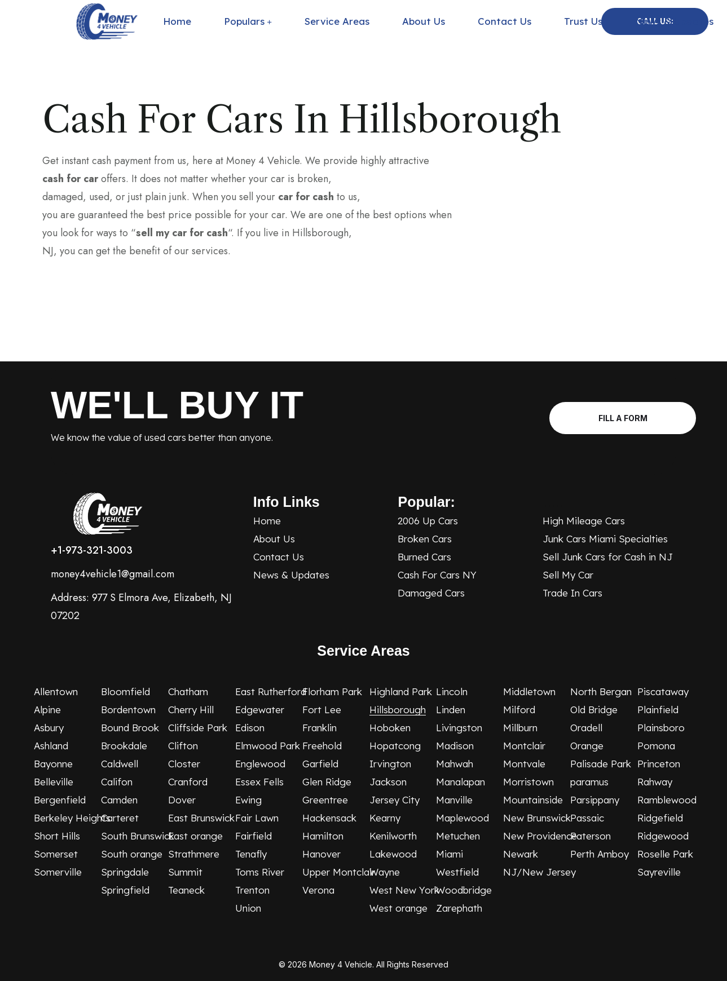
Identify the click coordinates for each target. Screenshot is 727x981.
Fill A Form (625, 418)
